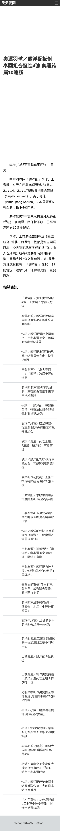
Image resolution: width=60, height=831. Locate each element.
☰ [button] (56, 3)
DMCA (17, 823)
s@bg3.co (40, 823)
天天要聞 (9, 3)
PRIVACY (28, 823)
